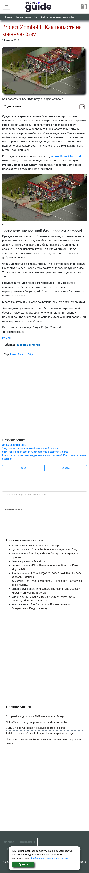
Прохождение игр (23, 17)
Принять (23, 864)
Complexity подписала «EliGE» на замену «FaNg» (35, 716)
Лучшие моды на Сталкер (43, 545)
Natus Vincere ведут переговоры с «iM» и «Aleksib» (36, 722)
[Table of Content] (82, 106)
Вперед (66, 468)
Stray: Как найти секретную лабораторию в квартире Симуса (35, 451)
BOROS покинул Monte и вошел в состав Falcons (35, 727)
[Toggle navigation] (6, 7)
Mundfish (39, 561)
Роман (6, 338)
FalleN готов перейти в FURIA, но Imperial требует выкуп (40, 733)
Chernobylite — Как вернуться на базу (54, 549)
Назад (22, 468)
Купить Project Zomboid (65, 156)
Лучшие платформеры (14, 444)
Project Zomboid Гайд (21, 354)
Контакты (27, 842)
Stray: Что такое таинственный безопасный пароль (30, 448)
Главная (8, 17)
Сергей (16, 565)
